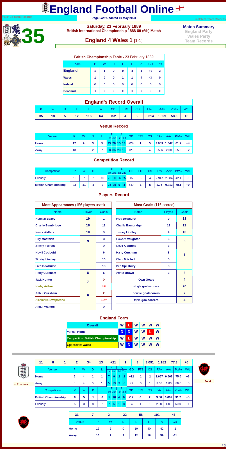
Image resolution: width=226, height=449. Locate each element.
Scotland (69, 91)
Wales (67, 77)
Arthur (46, 293)
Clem (125, 259)
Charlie (48, 225)
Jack (43, 279)
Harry (45, 273)
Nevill (45, 252)
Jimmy (45, 245)
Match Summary (199, 27)
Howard (128, 239)
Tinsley (45, 259)
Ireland (68, 84)
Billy (44, 239)
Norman (45, 218)
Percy (44, 232)
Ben (125, 266)
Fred (45, 266)
